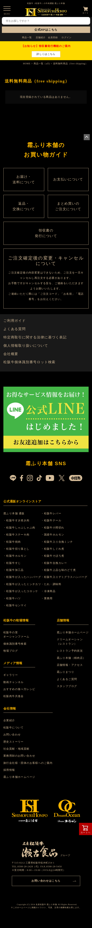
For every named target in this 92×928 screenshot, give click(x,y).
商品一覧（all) (42, 63)
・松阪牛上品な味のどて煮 (58, 570)
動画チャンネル (13, 682)
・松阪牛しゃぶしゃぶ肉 (19, 527)
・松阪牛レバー (51, 513)
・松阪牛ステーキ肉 (16, 534)
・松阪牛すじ (12, 563)
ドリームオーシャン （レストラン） (70, 641)
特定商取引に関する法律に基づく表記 (35, 337)
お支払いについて (68, 179)
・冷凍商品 (48, 591)
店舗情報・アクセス (70, 665)
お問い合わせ (12, 734)
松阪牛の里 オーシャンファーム (16, 634)
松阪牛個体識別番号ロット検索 (29, 362)
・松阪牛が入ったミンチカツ (22, 584)
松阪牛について (13, 727)
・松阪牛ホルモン (15, 555)
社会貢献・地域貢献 (16, 748)
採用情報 (9, 770)
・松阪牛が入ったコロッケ (20, 591)
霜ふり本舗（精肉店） (71, 658)
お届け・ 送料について (24, 179)
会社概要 (10, 354)
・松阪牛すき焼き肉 (16, 520)
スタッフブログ (67, 686)
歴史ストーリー (13, 741)
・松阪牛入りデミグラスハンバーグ (64, 577)
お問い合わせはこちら (45, 880)
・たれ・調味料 (51, 584)
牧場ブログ (10, 650)
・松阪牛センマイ (15, 605)
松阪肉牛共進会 (13, 696)
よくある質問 (14, 329)
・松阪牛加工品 (13, 570)
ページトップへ (87, 137)
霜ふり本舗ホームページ (73, 632)
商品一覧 (27, 37)
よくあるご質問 (67, 679)
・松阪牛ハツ (12, 598)
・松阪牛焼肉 (12, 541)
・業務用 (47, 598)
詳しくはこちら (45, 54)
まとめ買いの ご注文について (68, 206)
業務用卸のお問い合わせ (19, 755)
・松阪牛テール (51, 520)
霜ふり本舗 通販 (14, 513)
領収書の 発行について (46, 233)
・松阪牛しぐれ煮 (52, 548)
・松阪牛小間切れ (52, 527)
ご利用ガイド (14, 321)
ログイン (66, 37)
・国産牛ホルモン (52, 534)
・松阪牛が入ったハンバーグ (22, 577)
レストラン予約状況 (70, 650)
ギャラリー (10, 675)
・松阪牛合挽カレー (54, 563)
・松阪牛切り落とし (16, 548)
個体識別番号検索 (15, 643)
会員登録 (53, 37)
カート (85, 13)
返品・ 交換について (24, 206)
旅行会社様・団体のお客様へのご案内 (28, 763)
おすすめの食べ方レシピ (19, 689)
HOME (26, 63)
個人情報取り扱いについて (25, 345)
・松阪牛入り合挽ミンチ (57, 541)
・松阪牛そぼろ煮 (52, 555)
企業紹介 (9, 720)
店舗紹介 (41, 37)
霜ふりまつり (65, 672)
